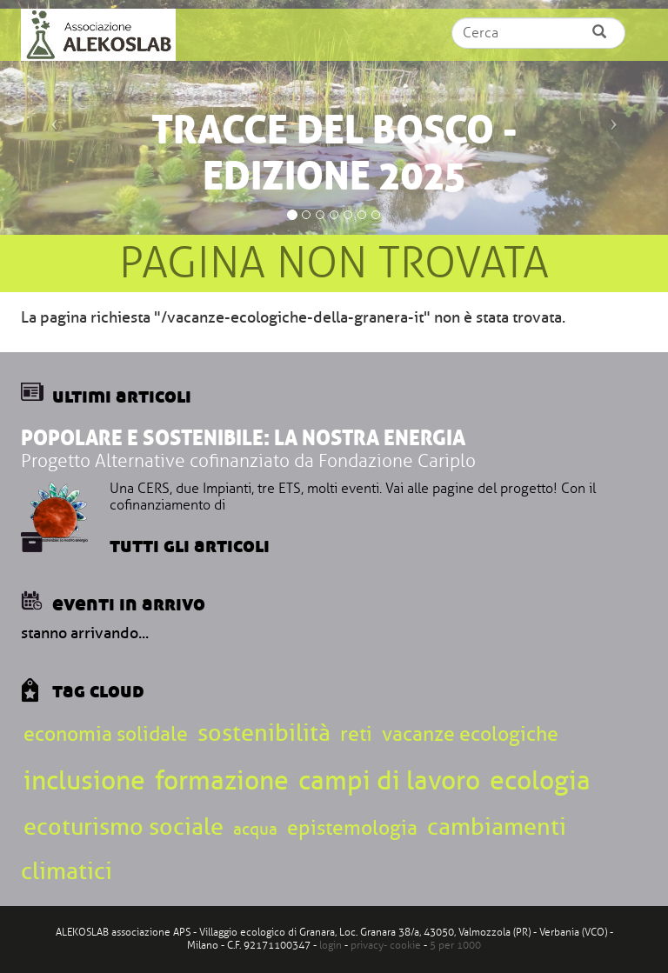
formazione (222, 780)
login (330, 945)
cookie (405, 945)
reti (356, 734)
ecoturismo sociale (123, 826)
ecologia (540, 780)
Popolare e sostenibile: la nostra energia (243, 437)
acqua (255, 829)
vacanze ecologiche (470, 734)
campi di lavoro (389, 780)
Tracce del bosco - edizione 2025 (334, 152)
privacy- (370, 945)
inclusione (84, 780)
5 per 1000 (455, 945)
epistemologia (352, 828)
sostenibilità (264, 732)
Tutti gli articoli (190, 544)
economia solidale (105, 734)
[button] (50, 117)
